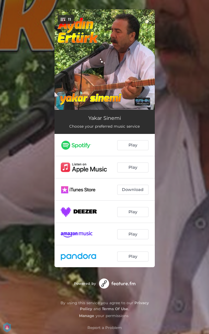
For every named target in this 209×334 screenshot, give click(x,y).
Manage (86, 315)
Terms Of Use (115, 308)
